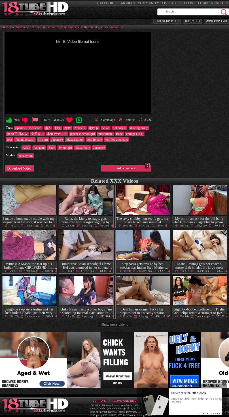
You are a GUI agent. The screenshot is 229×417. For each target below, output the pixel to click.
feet (9, 139)
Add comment (133, 167)
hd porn (43, 139)
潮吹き (93, 128)
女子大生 (37, 134)
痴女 (67, 128)
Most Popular (216, 21)
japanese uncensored (28, 128)
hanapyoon (26, 155)
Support (100, 400)
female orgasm (24, 139)
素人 (48, 128)
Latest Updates (166, 21)
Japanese (57, 139)
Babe (119, 134)
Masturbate (82, 147)
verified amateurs (116, 139)
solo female (94, 139)
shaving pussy (139, 128)
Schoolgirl (119, 128)
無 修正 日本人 (17, 134)
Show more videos (114, 325)
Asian (105, 128)
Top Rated (192, 21)
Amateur (79, 128)
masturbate (105, 134)
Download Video (19, 168)
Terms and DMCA (125, 400)
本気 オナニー (57, 134)
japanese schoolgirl (82, 134)
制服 (58, 128)
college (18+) (134, 134)
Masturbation (74, 139)
